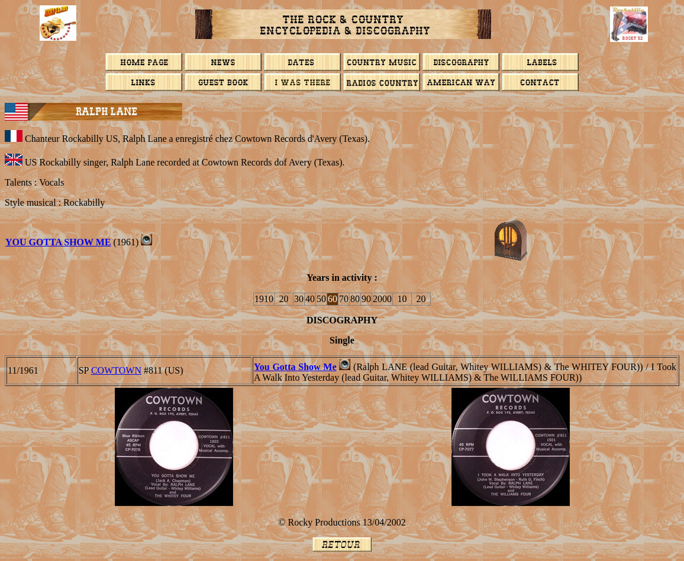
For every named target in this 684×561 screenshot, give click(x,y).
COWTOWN (116, 370)
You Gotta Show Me (58, 242)
